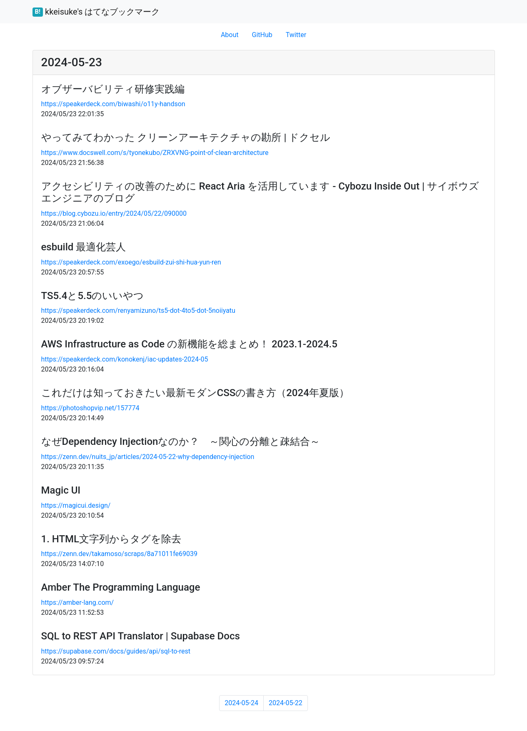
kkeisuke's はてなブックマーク (96, 12)
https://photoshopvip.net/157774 (90, 408)
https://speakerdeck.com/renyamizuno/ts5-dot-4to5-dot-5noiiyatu (138, 310)
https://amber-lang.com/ (77, 602)
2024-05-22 (285, 703)
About (230, 35)
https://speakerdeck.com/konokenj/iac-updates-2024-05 (124, 359)
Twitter (296, 35)
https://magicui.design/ (76, 505)
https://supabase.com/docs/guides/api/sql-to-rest (116, 651)
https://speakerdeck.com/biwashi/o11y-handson (113, 104)
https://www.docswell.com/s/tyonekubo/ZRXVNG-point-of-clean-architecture (155, 153)
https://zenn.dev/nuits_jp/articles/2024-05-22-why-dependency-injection (148, 457)
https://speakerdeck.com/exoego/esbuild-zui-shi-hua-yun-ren (131, 262)
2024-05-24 (241, 703)
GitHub (262, 35)
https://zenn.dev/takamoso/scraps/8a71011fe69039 (119, 554)
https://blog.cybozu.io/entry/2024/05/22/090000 (114, 213)
